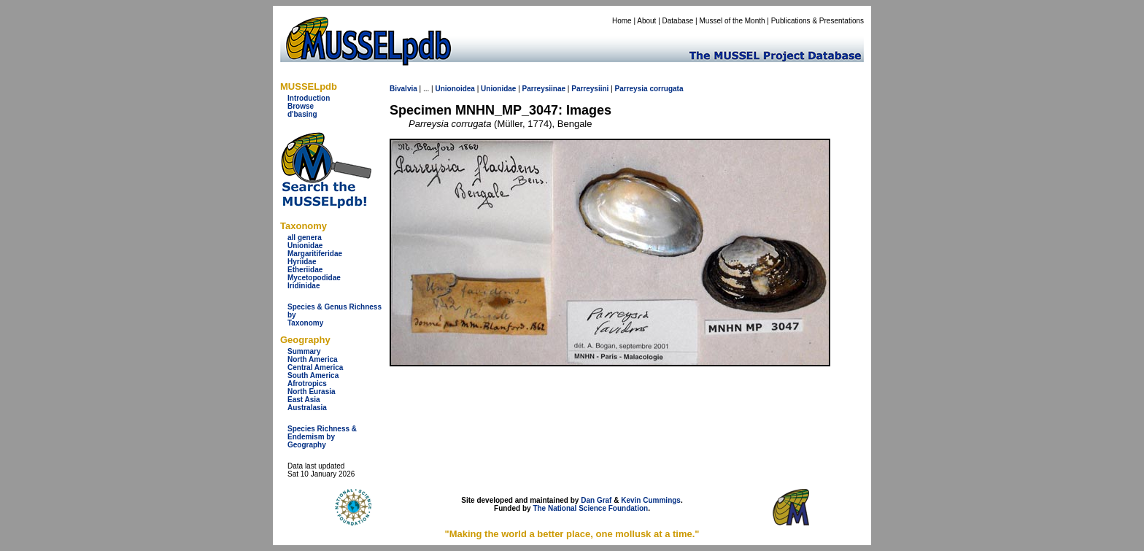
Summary (304, 351)
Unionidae (304, 246)
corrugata (666, 89)
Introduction (308, 98)
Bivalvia (403, 89)
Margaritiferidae (314, 254)
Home (622, 21)
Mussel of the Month (732, 21)
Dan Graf (596, 500)
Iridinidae (303, 286)
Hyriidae (301, 262)
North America (312, 359)
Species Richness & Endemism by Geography (322, 437)
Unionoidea (454, 89)
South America (313, 375)
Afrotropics (307, 383)
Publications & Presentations (817, 21)
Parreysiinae (544, 89)
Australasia (307, 408)
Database (678, 21)
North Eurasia (311, 392)
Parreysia (631, 89)
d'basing (302, 114)
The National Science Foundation (590, 508)
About (646, 21)
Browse (300, 106)
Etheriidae (304, 270)
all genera (304, 238)
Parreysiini (589, 89)
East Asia (303, 400)
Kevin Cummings (651, 500)
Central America (315, 367)
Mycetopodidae (314, 278)
